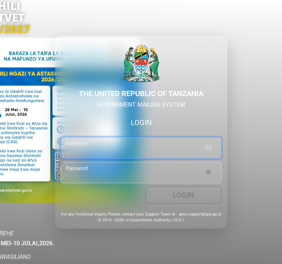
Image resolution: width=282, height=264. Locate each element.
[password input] (141, 173)
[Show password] (208, 173)
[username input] (141, 149)
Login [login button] (183, 196)
